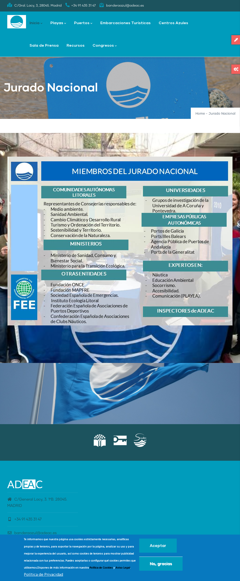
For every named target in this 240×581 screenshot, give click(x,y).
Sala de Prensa (44, 45)
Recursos (76, 45)
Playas (58, 23)
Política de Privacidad (43, 574)
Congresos (105, 45)
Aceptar (158, 545)
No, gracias (161, 563)
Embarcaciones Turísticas (125, 22)
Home (200, 113)
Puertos (83, 23)
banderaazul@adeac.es (32, 533)
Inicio (36, 23)
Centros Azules (173, 22)
